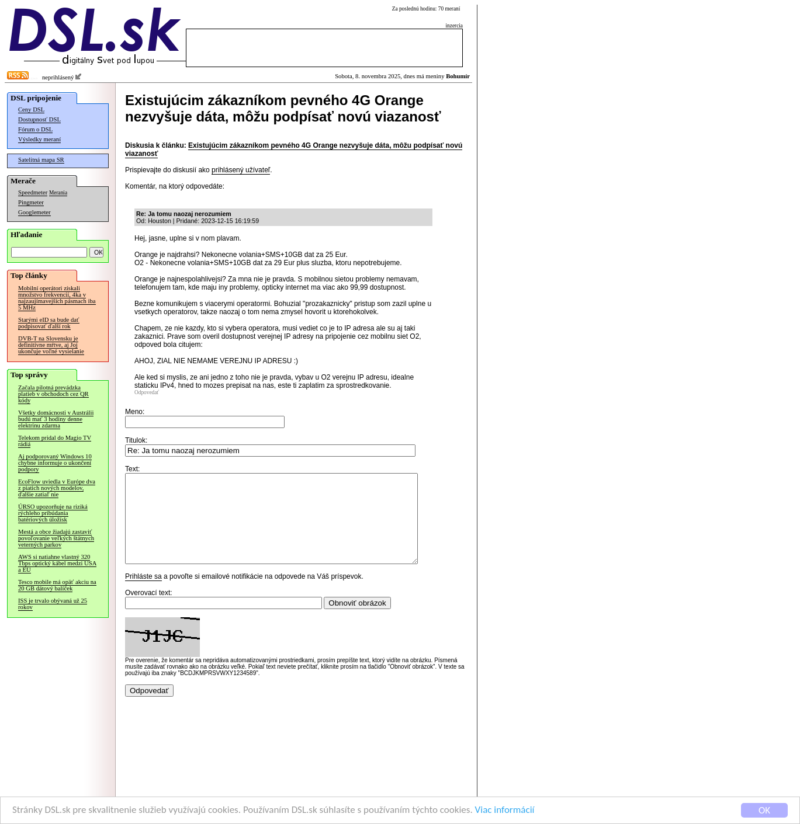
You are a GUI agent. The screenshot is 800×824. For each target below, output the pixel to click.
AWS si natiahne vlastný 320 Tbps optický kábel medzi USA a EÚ (57, 563)
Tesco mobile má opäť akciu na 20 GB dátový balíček (57, 585)
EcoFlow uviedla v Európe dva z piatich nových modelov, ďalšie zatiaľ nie (56, 488)
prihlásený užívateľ (241, 170)
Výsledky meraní (39, 139)
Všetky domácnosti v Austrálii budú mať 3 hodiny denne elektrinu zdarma (55, 419)
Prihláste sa (143, 594)
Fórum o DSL (35, 129)
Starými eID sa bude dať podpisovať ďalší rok (48, 323)
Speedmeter (32, 192)
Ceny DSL (31, 109)
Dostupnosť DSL (39, 119)
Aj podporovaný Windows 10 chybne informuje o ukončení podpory (55, 462)
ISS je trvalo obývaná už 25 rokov (52, 603)
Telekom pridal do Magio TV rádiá (54, 440)
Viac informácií (505, 810)
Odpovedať (146, 392)
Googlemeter (34, 212)
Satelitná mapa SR (41, 160)
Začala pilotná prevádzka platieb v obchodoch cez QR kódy (53, 394)
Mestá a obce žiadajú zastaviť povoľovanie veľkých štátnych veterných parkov (56, 538)
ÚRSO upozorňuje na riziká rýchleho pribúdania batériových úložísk (53, 513)
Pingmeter (31, 202)
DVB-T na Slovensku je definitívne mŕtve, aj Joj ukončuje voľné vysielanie (51, 344)
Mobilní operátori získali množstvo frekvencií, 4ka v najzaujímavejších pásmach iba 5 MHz (57, 298)
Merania (58, 193)
